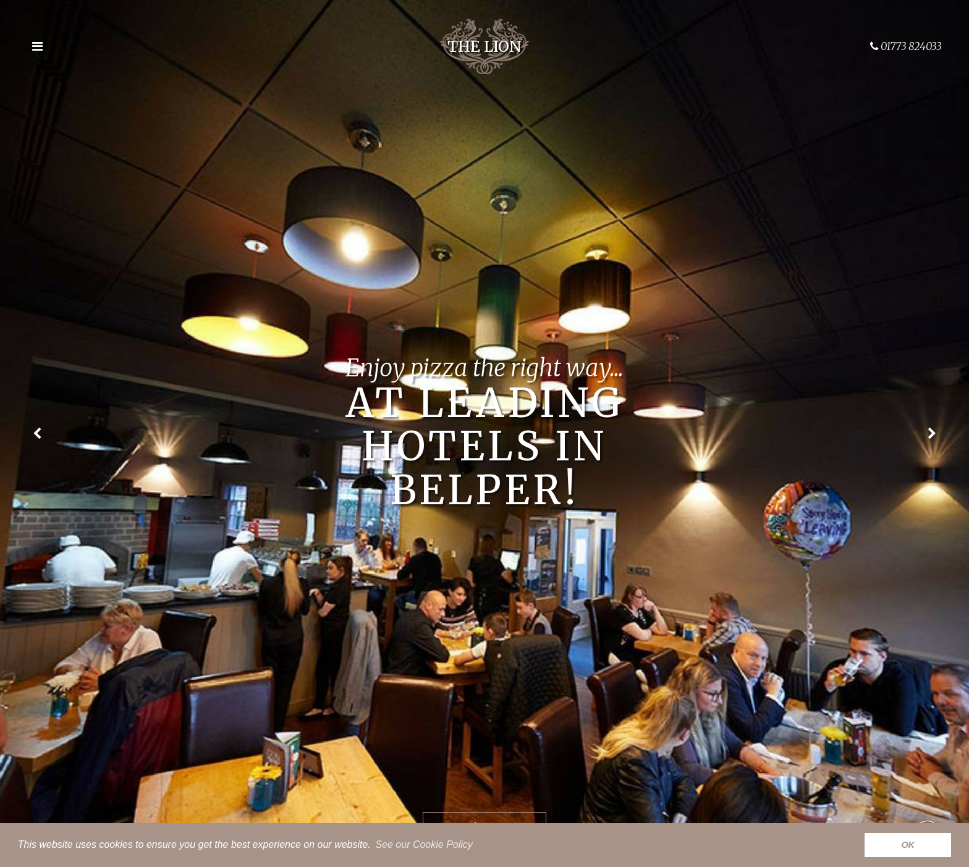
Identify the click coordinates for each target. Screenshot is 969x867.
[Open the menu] (37, 46)
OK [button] (908, 845)
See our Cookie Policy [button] (423, 844)
